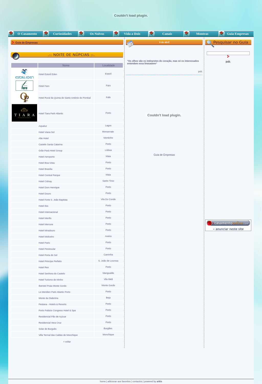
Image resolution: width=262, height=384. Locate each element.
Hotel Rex (44, 267)
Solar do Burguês (48, 329)
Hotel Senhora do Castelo (52, 273)
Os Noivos (95, 34)
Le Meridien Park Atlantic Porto (54, 292)
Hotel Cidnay (45, 181)
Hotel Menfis (45, 218)
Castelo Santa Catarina (51, 144)
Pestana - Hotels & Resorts (53, 304)
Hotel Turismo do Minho (51, 279)
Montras (201, 34)
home (103, 381)
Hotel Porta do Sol (48, 255)
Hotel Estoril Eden (48, 74)
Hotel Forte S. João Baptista (53, 200)
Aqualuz (43, 126)
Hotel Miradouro (47, 230)
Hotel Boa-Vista (46, 163)
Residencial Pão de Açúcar (52, 316)
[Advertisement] (228, 140)
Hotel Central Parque (49, 175)
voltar (68, 341)
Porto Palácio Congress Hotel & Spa (57, 310)
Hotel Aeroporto (47, 156)
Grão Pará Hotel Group (50, 150)
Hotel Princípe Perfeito (50, 261)
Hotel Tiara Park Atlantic (51, 113)
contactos (138, 381)
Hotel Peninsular (47, 249)
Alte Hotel (44, 138)
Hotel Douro (45, 193)
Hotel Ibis (44, 206)
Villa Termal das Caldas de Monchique (58, 335)
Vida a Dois (131, 34)
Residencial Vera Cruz (50, 322)
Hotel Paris (44, 243)
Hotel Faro (44, 86)
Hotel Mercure (46, 224)
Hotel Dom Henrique (49, 187)
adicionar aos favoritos (118, 381)
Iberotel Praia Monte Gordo (53, 286)
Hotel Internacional (48, 212)
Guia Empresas (236, 34)
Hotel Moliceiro (46, 236)
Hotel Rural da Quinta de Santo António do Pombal (65, 98)
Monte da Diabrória (48, 298)
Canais (166, 34)
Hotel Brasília (45, 169)
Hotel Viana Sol (46, 132)
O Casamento (25, 34)
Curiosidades (61, 34)
